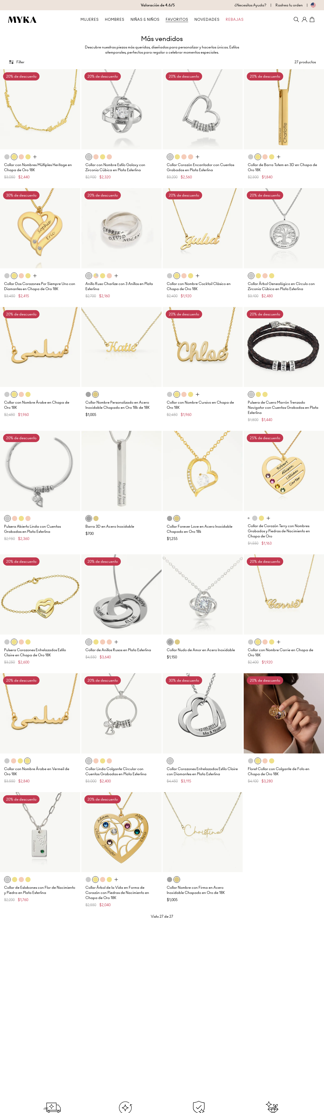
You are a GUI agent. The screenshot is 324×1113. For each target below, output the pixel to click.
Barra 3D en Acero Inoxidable (109, 526)
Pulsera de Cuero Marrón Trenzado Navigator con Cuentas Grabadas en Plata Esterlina (283, 407)
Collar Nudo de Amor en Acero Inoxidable (201, 650)
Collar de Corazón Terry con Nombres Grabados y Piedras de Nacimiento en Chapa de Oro (279, 531)
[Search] (296, 19)
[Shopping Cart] (313, 19)
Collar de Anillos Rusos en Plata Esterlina (118, 650)
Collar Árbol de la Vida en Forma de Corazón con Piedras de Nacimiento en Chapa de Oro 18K (117, 892)
